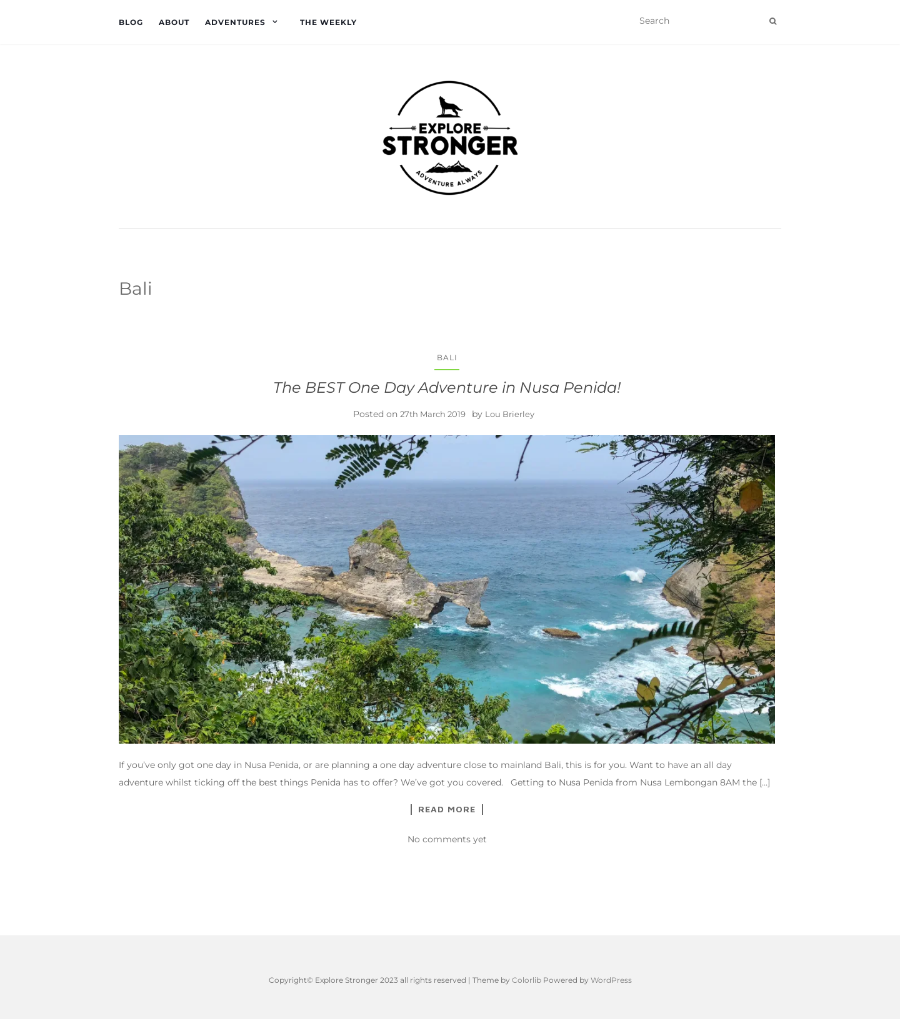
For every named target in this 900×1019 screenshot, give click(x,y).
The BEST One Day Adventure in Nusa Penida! (447, 387)
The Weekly (328, 22)
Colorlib (526, 980)
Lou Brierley (509, 414)
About (174, 22)
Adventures (235, 22)
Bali (447, 357)
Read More (447, 809)
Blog (131, 22)
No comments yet (447, 839)
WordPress (611, 980)
